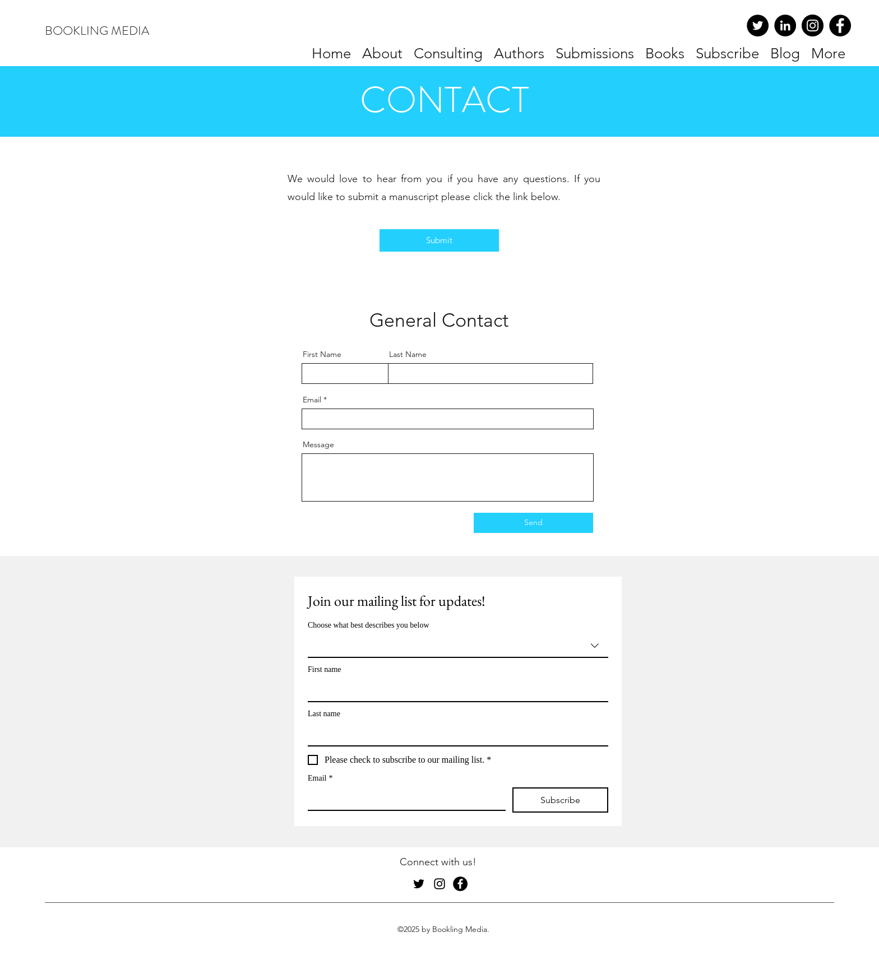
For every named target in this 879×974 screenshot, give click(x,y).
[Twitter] (758, 25)
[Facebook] (840, 25)
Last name (324, 713)
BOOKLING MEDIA (97, 30)
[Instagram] (813, 25)
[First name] (455, 690)
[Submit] (439, 240)
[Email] (403, 798)
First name (324, 669)
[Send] (533, 523)
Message (318, 444)
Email (312, 399)
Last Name (408, 354)
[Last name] (455, 734)
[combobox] (458, 646)
